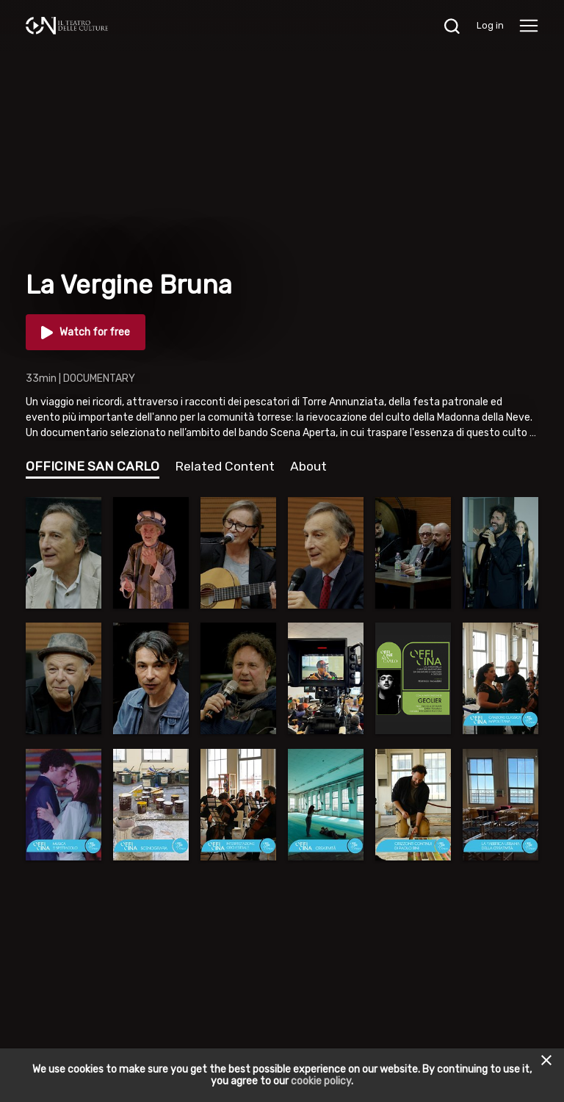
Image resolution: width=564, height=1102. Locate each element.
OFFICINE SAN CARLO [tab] (92, 466)
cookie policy (321, 1081)
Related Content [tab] (225, 466)
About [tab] (308, 466)
